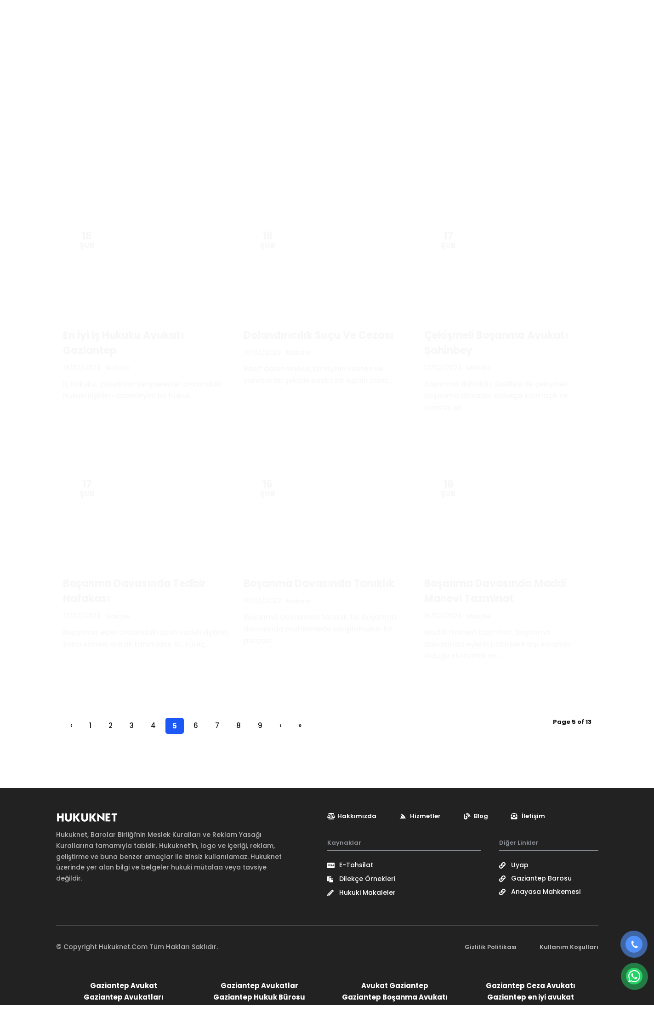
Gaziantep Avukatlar (259, 1009)
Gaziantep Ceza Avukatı (530, 1009)
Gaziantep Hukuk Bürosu (259, 1021)
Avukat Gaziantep (394, 1009)
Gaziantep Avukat (123, 1009)
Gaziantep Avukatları (124, 1021)
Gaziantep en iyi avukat (530, 1021)
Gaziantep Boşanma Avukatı (395, 1021)
